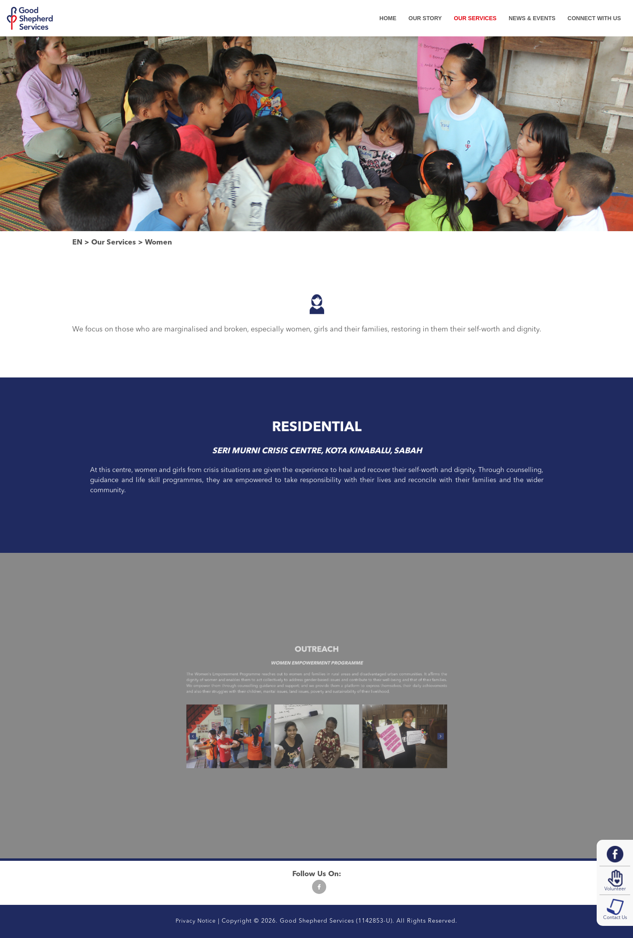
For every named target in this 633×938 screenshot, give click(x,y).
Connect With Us (594, 18)
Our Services (475, 18)
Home (387, 18)
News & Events (532, 18)
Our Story (425, 18)
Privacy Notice (196, 921)
